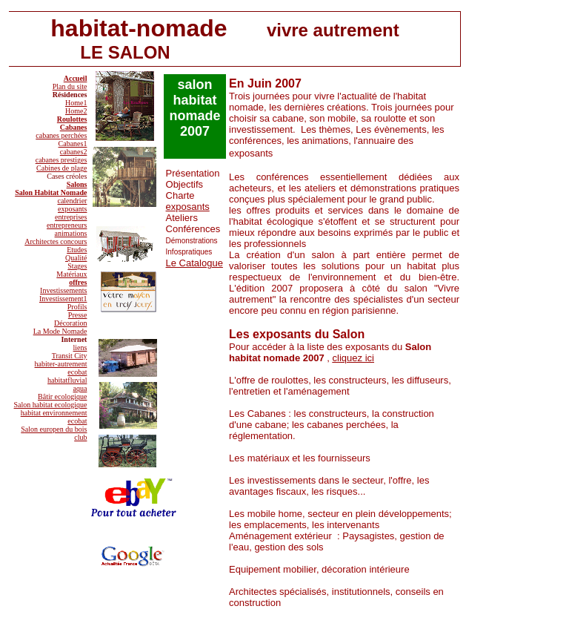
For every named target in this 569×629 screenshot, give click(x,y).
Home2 (76, 111)
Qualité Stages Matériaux (71, 266)
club (80, 437)
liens (80, 347)
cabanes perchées (61, 135)
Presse (77, 315)
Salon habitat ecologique (50, 405)
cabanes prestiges (61, 160)
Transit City (69, 356)
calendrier (72, 201)
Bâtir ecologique (62, 396)
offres (78, 282)
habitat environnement (54, 413)
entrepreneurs (67, 225)
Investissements (63, 290)
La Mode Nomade (60, 331)
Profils (77, 307)
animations (71, 233)
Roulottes (72, 119)
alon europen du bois (56, 429)
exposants (72, 209)
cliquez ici (353, 357)
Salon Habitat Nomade (51, 192)
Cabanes (73, 127)
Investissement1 (63, 298)
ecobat (77, 372)
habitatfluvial (67, 380)
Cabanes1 (73, 143)
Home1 (76, 103)
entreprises (71, 217)
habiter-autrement (61, 364)
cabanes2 (73, 152)
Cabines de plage (61, 168)
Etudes (77, 250)
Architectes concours (55, 241)
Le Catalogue (194, 263)
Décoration (70, 323)
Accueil (75, 78)
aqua (80, 388)
